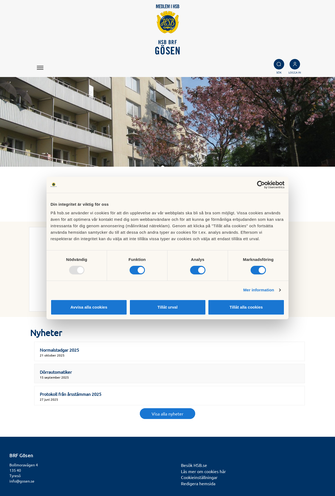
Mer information (258, 290)
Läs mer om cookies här (203, 471)
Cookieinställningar (199, 477)
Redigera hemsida (198, 483)
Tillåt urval (168, 307)
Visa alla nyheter (167, 413)
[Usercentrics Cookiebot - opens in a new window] (260, 185)
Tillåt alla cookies (246, 307)
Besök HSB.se (194, 465)
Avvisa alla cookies (88, 307)
